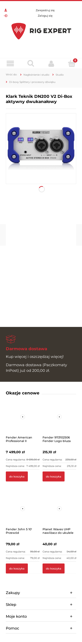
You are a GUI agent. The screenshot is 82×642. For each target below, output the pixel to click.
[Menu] (10, 63)
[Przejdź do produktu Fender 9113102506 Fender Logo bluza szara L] (59, 422)
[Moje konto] (51, 63)
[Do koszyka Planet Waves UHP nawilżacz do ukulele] (54, 568)
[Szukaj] (31, 63)
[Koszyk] (71, 63)
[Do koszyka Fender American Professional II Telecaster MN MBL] (17, 476)
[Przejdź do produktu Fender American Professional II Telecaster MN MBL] (22, 422)
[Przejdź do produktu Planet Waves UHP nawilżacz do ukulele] (59, 514)
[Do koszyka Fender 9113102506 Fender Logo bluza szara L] (54, 476)
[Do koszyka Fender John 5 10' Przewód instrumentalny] (17, 568)
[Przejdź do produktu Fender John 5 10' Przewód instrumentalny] (22, 514)
